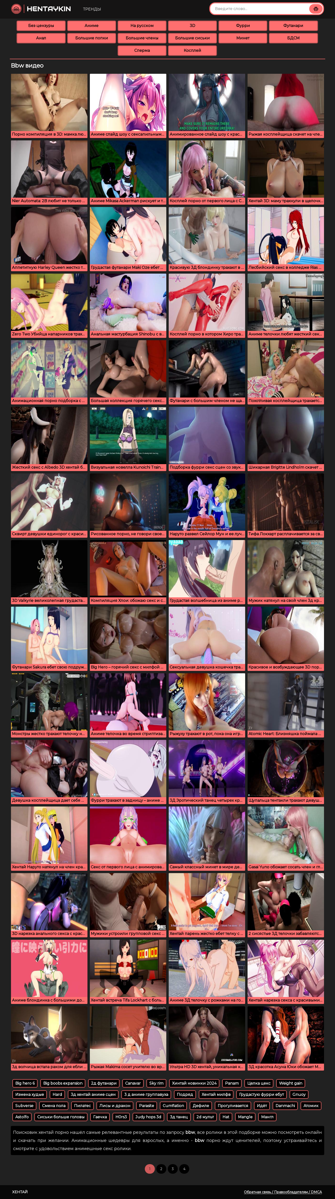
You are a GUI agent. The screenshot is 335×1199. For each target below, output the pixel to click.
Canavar (133, 1083)
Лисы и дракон (114, 1106)
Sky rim (156, 1083)
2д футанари (104, 1083)
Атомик (311, 1106)
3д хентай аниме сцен (93, 1094)
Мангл (267, 1117)
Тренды (92, 9)
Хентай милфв (216, 1094)
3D (192, 25)
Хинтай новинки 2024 (194, 1083)
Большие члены (142, 38)
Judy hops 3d (148, 1117)
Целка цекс (258, 1083)
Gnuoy (299, 1094)
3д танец (179, 1117)
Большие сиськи (192, 38)
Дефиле (201, 1106)
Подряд (185, 1094)
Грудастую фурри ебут (261, 1094)
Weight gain (290, 1083)
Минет (242, 38)
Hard (57, 1094)
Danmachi (285, 1106)
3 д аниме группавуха (146, 1094)
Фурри (243, 25)
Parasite (146, 1106)
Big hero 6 (25, 1083)
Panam (232, 1083)
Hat (225, 1117)
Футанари (293, 25)
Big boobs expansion (62, 1083)
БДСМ (293, 38)
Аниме (91, 25)
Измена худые (29, 1094)
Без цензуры (41, 25)
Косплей (192, 50)
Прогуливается (233, 1106)
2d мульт (205, 1117)
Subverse (24, 1106)
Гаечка (100, 1117)
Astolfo (22, 1117)
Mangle (245, 1117)
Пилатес (82, 1106)
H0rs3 (121, 1117)
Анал (41, 38)
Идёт (262, 1106)
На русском (142, 25)
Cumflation (173, 1106)
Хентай (20, 1192)
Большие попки (91, 38)
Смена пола (53, 1106)
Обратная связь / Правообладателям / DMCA (283, 1192)
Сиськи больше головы (61, 1117)
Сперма (142, 50)
